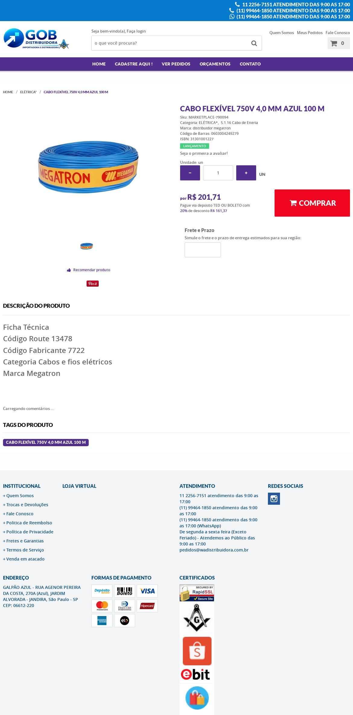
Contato (250, 64)
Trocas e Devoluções (27, 504)
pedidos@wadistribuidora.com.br (214, 550)
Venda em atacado (25, 559)
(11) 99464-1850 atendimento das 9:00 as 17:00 (293, 10)
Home (99, 64)
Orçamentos (215, 64)
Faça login (136, 31)
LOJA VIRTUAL (79, 486)
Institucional (21, 486)
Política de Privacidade (29, 532)
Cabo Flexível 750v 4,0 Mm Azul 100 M (46, 442)
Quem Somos (281, 32)
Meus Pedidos (310, 32)
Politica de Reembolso (29, 523)
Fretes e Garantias (25, 541)
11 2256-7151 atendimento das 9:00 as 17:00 (295, 4)
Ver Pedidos (176, 64)
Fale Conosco (338, 32)
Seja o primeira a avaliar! (204, 153)
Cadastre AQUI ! (134, 64)
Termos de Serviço (25, 550)
